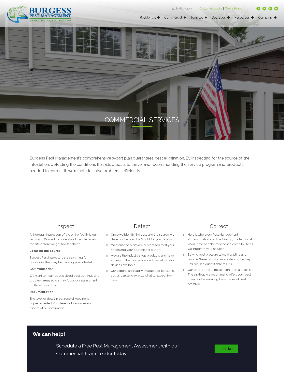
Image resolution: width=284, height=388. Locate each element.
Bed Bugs (219, 17)
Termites (197, 17)
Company (265, 17)
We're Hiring (233, 8)
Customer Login (210, 8)
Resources (242, 17)
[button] (226, 349)
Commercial (173, 17)
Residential (148, 17)
